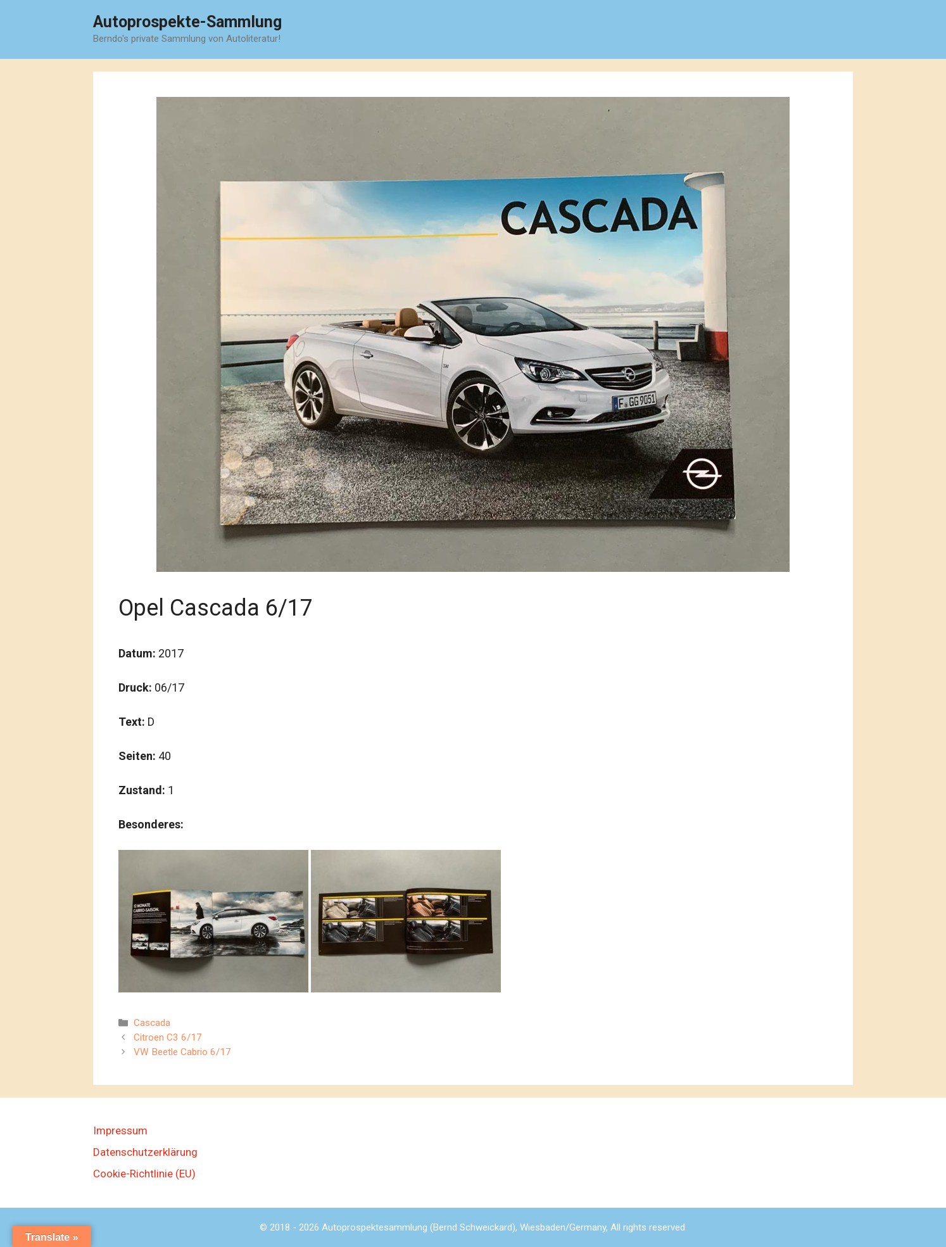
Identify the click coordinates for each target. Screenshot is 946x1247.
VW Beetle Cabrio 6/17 (182, 1052)
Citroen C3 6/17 (168, 1037)
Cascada (152, 1023)
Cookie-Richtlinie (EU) (144, 1173)
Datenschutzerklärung (145, 1152)
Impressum (120, 1130)
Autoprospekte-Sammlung (187, 22)
